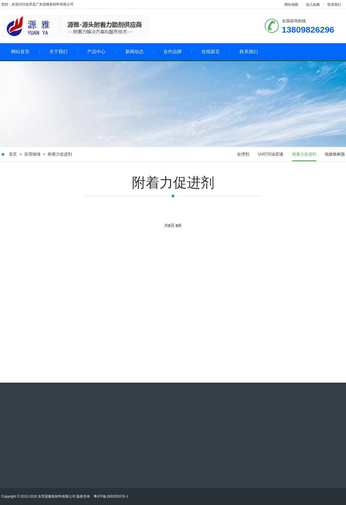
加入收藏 (313, 5)
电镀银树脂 (335, 154)
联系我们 (334, 5)
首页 (13, 154)
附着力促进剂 (60, 154)
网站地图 (291, 5)
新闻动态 (139, 51)
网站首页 (25, 51)
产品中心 (101, 51)
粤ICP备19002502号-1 (111, 496)
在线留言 (215, 51)
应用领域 (32, 154)
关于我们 (63, 51)
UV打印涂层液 (270, 154)
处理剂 (243, 154)
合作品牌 (177, 51)
